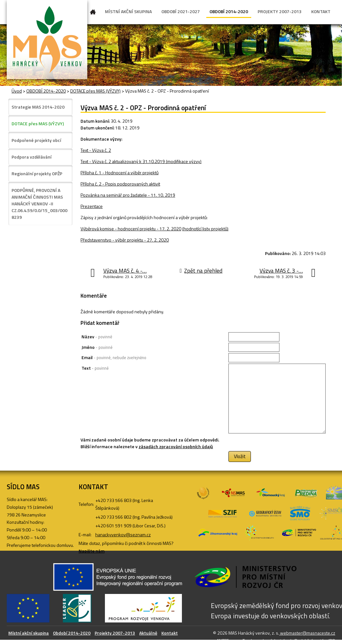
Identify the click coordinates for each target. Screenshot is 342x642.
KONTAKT (320, 11)
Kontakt (169, 633)
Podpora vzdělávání (31, 156)
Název (96, 336)
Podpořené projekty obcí (36, 140)
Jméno (97, 347)
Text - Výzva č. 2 (96, 150)
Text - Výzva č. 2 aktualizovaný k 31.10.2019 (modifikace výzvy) (141, 161)
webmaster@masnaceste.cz (307, 633)
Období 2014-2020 (71, 633)
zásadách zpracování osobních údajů (176, 446)
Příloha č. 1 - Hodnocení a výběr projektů (119, 172)
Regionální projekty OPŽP (37, 173)
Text (95, 368)
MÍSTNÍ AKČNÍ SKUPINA (128, 11)
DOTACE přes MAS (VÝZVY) (95, 90)
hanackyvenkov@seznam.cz (123, 534)
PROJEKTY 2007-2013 (280, 11)
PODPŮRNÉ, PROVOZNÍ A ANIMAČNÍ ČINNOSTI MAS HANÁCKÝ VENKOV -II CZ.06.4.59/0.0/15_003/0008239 (39, 203)
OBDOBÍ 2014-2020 (228, 11)
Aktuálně (148, 633)
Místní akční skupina (28, 633)
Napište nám (92, 550)
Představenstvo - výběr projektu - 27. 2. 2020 (125, 239)
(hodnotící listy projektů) (205, 228)
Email (113, 357)
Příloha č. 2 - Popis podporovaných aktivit (120, 183)
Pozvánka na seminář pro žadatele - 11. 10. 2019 (128, 195)
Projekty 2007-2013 (115, 633)
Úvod (93, 13)
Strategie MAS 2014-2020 (38, 106)
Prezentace (92, 206)
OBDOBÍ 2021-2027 (180, 11)
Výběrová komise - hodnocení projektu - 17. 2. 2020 (131, 228)
